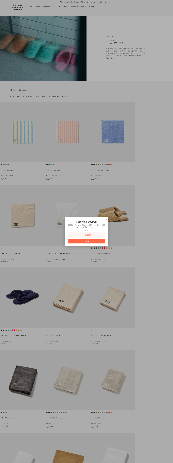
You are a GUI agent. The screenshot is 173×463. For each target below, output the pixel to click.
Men (30, 7)
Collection (92, 7)
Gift (59, 7)
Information (75, 7)
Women (37, 7)
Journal (65, 7)
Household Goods (48, 7)
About (83, 7)
